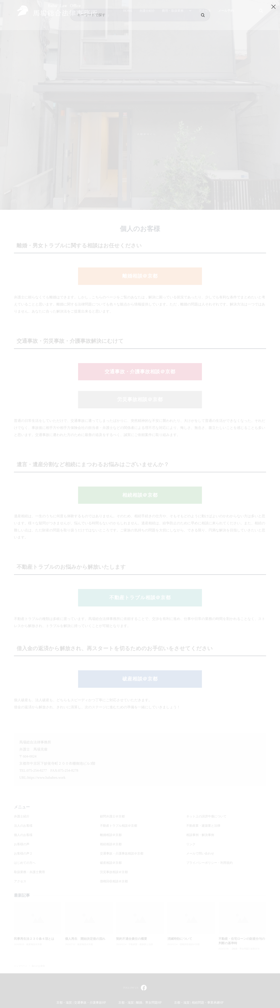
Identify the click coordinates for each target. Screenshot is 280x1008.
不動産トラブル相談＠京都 (140, 597)
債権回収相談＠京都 (189, 944)
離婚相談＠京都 (140, 276)
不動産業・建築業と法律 (140, 944)
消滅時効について (179, 938)
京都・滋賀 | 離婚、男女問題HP (140, 1002)
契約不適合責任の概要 (131, 938)
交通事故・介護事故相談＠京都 (140, 371)
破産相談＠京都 (140, 679)
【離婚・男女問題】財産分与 (245, 949)
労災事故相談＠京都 (140, 399)
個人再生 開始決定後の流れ (85, 938)
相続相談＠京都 (140, 495)
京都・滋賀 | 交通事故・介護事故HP (81, 1002)
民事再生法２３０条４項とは (34, 938)
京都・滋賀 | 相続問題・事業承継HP (199, 1002)
